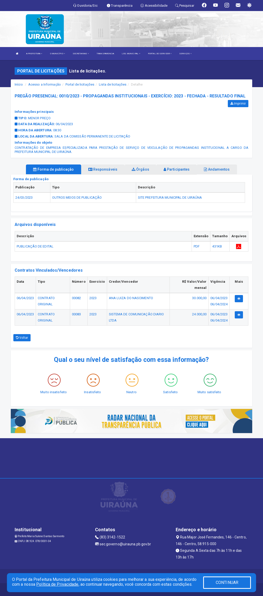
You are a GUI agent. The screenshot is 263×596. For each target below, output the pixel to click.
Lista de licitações (112, 84)
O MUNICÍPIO (57, 53)
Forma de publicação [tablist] (53, 169)
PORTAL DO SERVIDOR (160, 53)
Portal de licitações (79, 84)
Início (19, 84)
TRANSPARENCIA (105, 53)
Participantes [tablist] (177, 169)
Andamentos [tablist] (217, 169)
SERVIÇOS (185, 53)
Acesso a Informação (44, 84)
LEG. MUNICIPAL (131, 53)
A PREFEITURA (34, 53)
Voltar (22, 338)
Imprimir (238, 103)
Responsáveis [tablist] (102, 169)
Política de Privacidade (57, 584)
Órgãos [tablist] (140, 169)
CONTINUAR (227, 582)
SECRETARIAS (81, 53)
